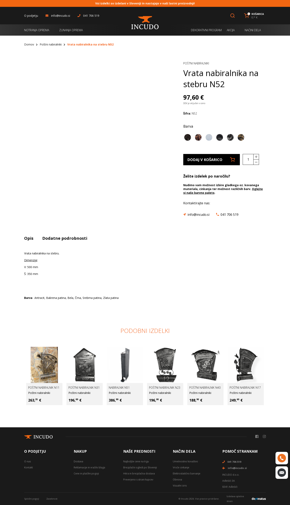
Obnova (177, 479)
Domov (29, 44)
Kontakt (28, 467)
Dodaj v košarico (211, 159)
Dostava (78, 461)
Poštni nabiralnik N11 (43, 387)
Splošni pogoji (31, 498)
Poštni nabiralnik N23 (164, 387)
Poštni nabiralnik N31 (84, 387)
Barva (188, 126)
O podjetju (31, 16)
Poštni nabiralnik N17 (245, 387)
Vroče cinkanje (181, 467)
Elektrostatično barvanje (186, 473)
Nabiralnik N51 (119, 387)
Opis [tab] (28, 238)
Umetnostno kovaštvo (185, 461)
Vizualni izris (180, 485)
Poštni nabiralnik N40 (205, 387)
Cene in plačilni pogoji (86, 473)
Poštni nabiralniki (51, 44)
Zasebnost (51, 498)
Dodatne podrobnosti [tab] (64, 238)
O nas (27, 461)
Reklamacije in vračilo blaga (89, 467)
